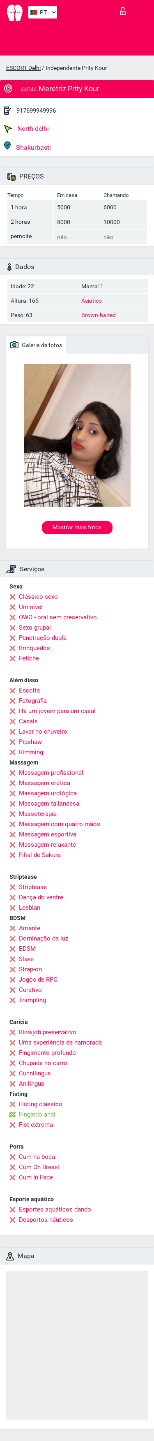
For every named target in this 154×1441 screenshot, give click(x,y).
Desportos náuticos (46, 1219)
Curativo (30, 990)
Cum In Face (36, 1177)
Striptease (33, 887)
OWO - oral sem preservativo (58, 617)
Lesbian (29, 907)
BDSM (27, 948)
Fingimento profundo (47, 1052)
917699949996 (36, 110)
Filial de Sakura (40, 855)
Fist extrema (36, 1124)
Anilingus (31, 1083)
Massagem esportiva (47, 834)
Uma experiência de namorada (60, 1042)
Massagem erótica (44, 783)
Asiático (91, 300)
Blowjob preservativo (47, 1032)
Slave (26, 959)
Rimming (31, 752)
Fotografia (33, 700)
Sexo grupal (35, 627)
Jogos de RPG (38, 979)
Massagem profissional (51, 772)
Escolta (29, 690)
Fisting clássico (40, 1104)
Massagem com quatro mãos (59, 824)
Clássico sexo (38, 596)
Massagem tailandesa (49, 803)
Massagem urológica (48, 793)
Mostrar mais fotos (77, 527)
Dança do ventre (41, 897)
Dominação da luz (43, 938)
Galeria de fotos (36, 344)
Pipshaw (30, 742)
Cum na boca (37, 1157)
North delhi (26, 129)
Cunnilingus (35, 1073)
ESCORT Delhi (23, 68)
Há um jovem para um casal (57, 711)
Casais (28, 721)
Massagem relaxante (47, 844)
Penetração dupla (43, 638)
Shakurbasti (27, 146)
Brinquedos (34, 648)
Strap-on (30, 969)
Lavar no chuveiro (43, 731)
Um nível (31, 607)
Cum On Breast (39, 1167)
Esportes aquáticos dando (55, 1209)
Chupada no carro (43, 1063)
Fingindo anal (37, 1114)
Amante (29, 928)
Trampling (32, 1000)
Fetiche (29, 658)
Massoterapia (38, 814)
